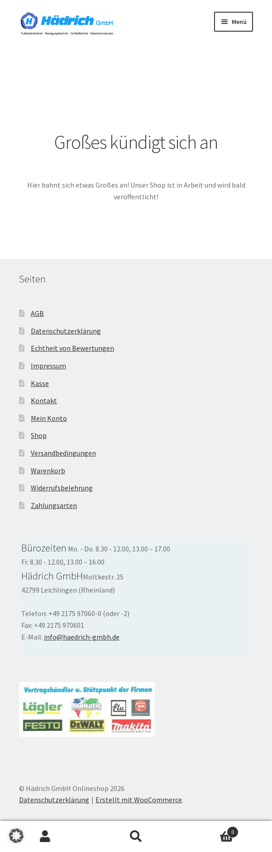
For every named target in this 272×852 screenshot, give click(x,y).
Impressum (48, 365)
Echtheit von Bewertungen (72, 348)
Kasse (40, 383)
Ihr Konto (45, 836)
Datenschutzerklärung (66, 330)
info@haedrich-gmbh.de (81, 636)
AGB (37, 313)
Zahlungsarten (54, 505)
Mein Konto (49, 418)
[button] (16, 835)
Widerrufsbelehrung (62, 487)
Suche (136, 836)
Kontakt (44, 400)
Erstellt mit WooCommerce (138, 799)
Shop (39, 435)
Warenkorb (48, 470)
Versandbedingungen (63, 452)
